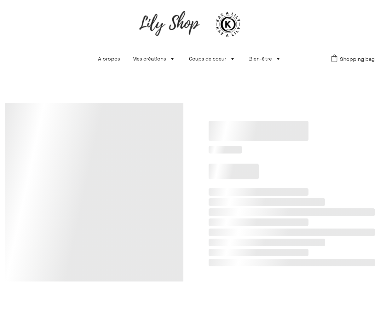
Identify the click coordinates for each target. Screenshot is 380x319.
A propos (109, 58)
